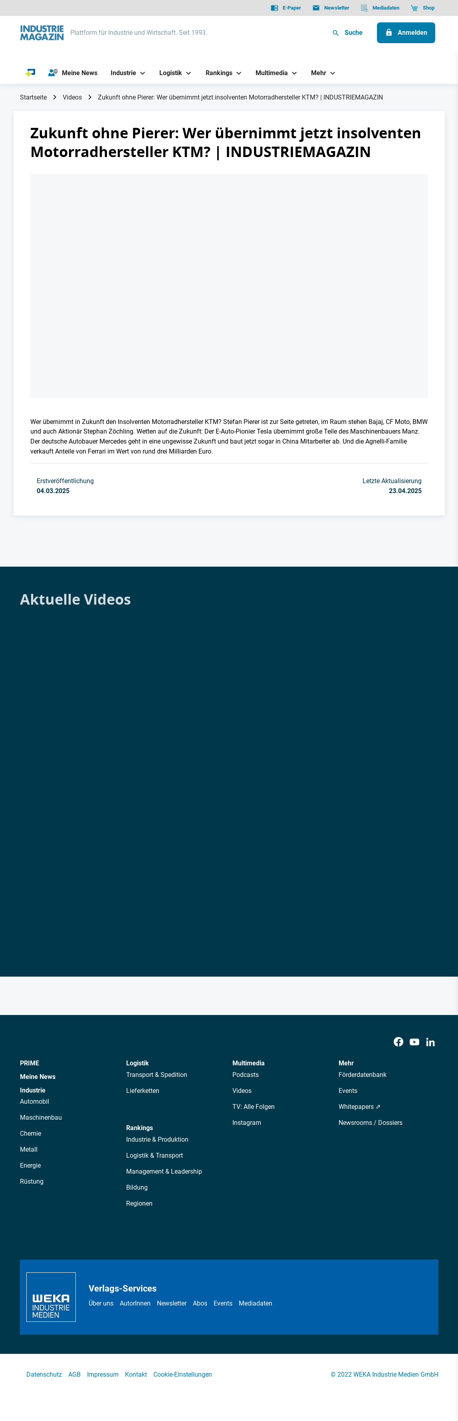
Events (348, 1091)
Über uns (101, 1303)
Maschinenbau (41, 1117)
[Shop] (422, 8)
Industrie (33, 1090)
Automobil (34, 1101)
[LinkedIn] (430, 1042)
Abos (200, 1303)
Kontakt (136, 1374)
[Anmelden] (406, 32)
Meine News (38, 1077)
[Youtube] (414, 1042)
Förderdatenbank (363, 1075)
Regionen (139, 1203)
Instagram (246, 1122)
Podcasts (245, 1075)
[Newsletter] (330, 8)
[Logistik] (168, 73)
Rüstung (32, 1181)
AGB (74, 1374)
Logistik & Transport (154, 1155)
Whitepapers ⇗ (360, 1107)
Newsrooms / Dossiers (370, 1122)
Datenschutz (44, 1374)
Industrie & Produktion (157, 1139)
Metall (29, 1149)
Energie (30, 1165)
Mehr (346, 1063)
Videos (72, 97)
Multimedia (248, 1063)
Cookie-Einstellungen (182, 1374)
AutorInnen (135, 1303)
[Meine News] (72, 73)
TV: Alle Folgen (253, 1107)
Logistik (137, 1063)
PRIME (29, 1063)
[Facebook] (398, 1042)
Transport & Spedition (156, 1075)
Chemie (30, 1133)
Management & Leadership (164, 1171)
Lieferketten (142, 1091)
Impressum (103, 1374)
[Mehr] (315, 73)
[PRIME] (30, 73)
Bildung (137, 1187)
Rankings (139, 1128)
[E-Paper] (286, 8)
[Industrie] (120, 73)
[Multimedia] (269, 73)
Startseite (33, 97)
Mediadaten (255, 1303)
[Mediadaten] (380, 8)
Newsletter (171, 1303)
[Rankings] (216, 73)
